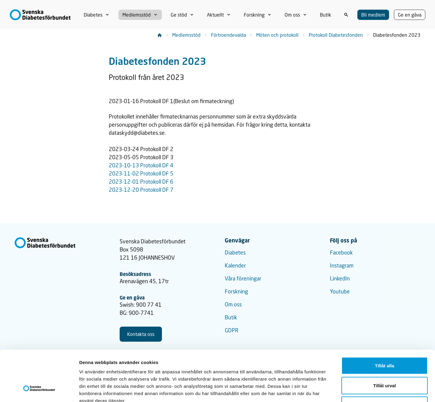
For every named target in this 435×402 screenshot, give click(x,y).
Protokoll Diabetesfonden (336, 35)
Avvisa (384, 362)
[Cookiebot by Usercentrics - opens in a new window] (39, 390)
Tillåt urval (384, 342)
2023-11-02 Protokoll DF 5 (141, 173)
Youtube (340, 291)
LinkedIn (340, 278)
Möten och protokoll (277, 35)
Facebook (341, 252)
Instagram (341, 265)
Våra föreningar (243, 278)
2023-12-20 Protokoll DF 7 (141, 189)
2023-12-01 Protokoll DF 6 (141, 181)
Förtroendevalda (228, 35)
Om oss (233, 304)
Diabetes (235, 252)
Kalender (235, 265)
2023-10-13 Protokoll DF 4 (141, 165)
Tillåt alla (384, 322)
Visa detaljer (328, 390)
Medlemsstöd (186, 35)
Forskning (236, 291)
